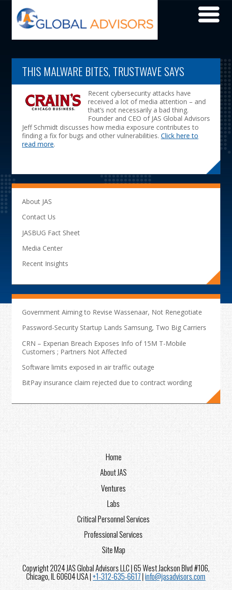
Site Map (113, 549)
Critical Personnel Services (113, 518)
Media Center (42, 248)
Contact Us (39, 216)
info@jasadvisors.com (175, 576)
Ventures (113, 487)
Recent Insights (45, 263)
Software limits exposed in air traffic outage (88, 367)
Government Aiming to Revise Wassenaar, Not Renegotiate (112, 312)
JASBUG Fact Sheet (51, 232)
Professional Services (113, 533)
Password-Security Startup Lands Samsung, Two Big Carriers (114, 327)
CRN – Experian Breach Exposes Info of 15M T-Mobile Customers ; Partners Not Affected (104, 347)
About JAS (37, 201)
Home (114, 456)
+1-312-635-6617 (117, 576)
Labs (113, 503)
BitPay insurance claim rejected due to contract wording (107, 382)
